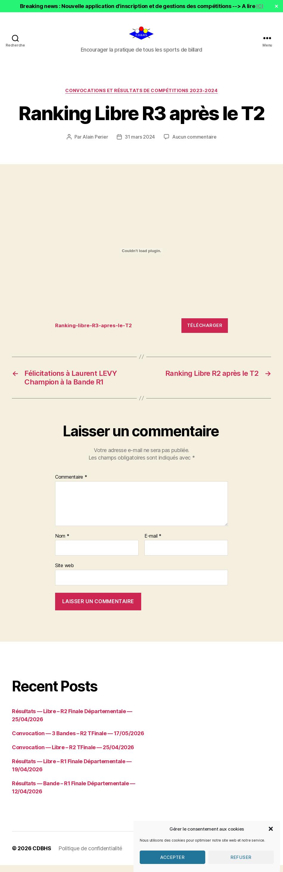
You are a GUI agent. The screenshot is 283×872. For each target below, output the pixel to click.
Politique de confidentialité (90, 855)
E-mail (152, 543)
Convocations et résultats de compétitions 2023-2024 (141, 97)
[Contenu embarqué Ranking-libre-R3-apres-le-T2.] (141, 257)
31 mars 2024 (140, 144)
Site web (64, 572)
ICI (259, 6)
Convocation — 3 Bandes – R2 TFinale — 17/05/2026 (78, 740)
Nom (62, 543)
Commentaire (71, 484)
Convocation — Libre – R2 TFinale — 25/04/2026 (73, 754)
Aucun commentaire (194, 144)
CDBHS (41, 855)
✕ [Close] (276, 6)
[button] (271, 838)
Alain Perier (95, 144)
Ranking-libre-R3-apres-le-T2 (93, 332)
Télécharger (205, 332)
